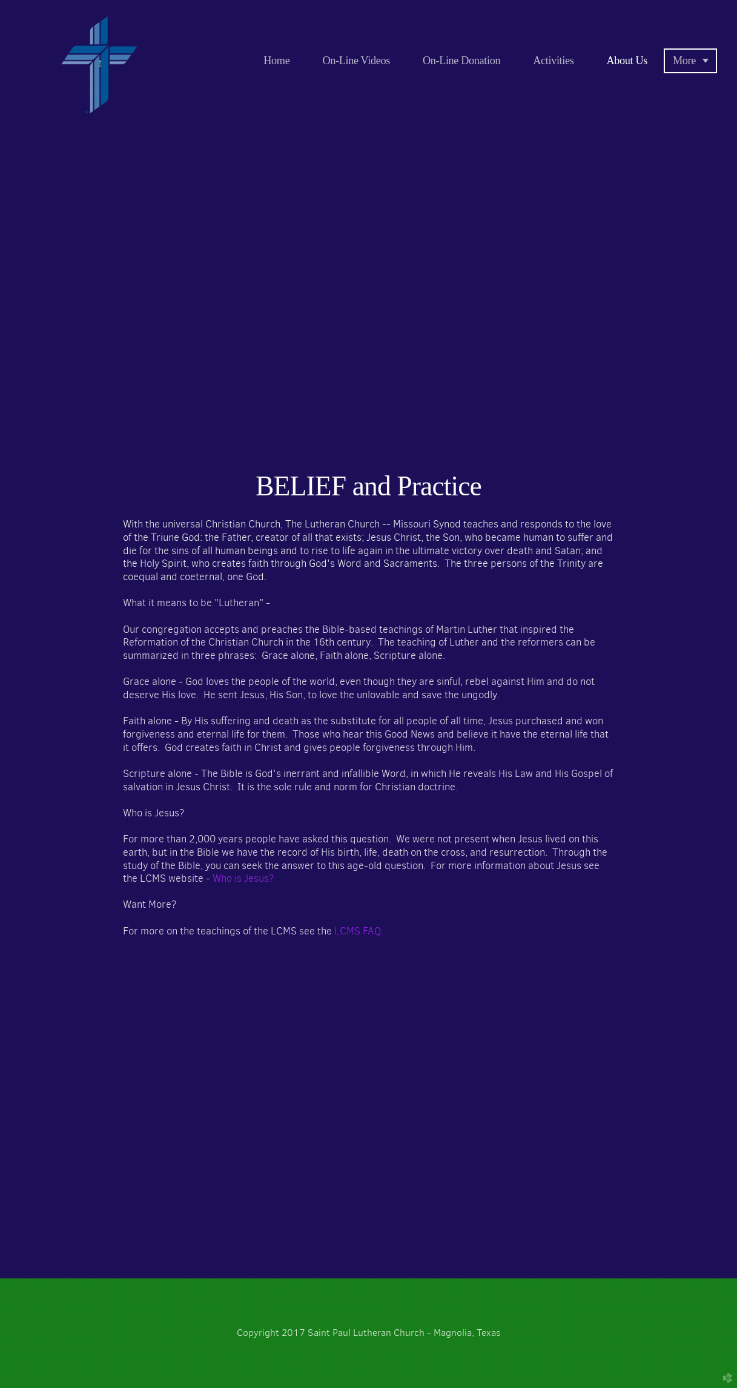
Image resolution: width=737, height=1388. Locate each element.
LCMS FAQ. (358, 930)
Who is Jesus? (243, 878)
